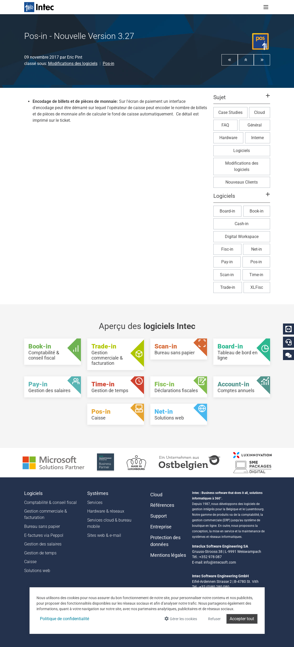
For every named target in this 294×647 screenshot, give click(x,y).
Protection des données (165, 541)
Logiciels (241, 150)
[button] (229, 59)
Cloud (259, 112)
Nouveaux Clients (241, 182)
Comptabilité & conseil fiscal (50, 502)
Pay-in (227, 261)
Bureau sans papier (42, 526)
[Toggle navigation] (266, 7)
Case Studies (230, 112)
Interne (257, 137)
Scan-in (227, 274)
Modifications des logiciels (72, 63)
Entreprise (161, 526)
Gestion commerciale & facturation (45, 514)
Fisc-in (227, 249)
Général (254, 125)
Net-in (256, 249)
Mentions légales (168, 555)
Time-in (256, 274)
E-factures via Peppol (43, 535)
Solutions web (37, 570)
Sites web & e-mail (104, 535)
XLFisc (256, 287)
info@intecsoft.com (220, 562)
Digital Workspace (242, 236)
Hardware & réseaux (105, 511)
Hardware (228, 137)
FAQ (225, 125)
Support (158, 516)
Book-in (257, 211)
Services (94, 502)
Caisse (30, 561)
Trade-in (227, 287)
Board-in (227, 211)
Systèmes (97, 493)
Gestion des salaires (42, 544)
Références (162, 505)
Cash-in (242, 223)
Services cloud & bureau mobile (109, 523)
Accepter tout (242, 618)
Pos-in (108, 63)
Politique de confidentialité (64, 618)
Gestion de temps (40, 552)
